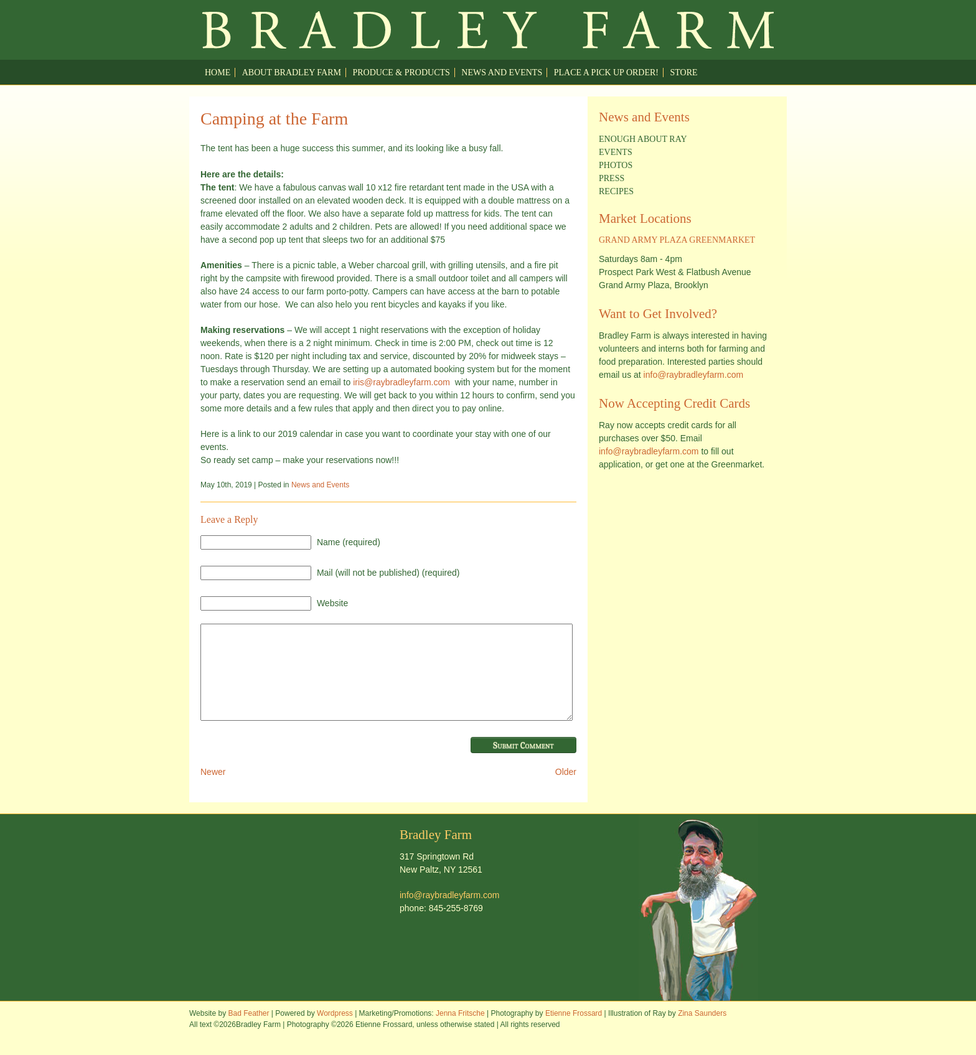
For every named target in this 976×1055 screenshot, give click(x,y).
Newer (212, 790)
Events (615, 152)
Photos (615, 165)
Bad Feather (248, 1032)
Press (611, 178)
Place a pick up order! (606, 72)
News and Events (501, 72)
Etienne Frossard (573, 1032)
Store (684, 72)
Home (217, 72)
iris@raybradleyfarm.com (401, 382)
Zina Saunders (702, 1032)
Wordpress (335, 1032)
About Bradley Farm (291, 72)
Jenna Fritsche (460, 1032)
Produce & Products (400, 72)
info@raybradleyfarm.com (694, 375)
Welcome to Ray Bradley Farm (488, 30)
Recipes (616, 191)
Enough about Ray (643, 139)
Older (565, 790)
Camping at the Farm (274, 118)
